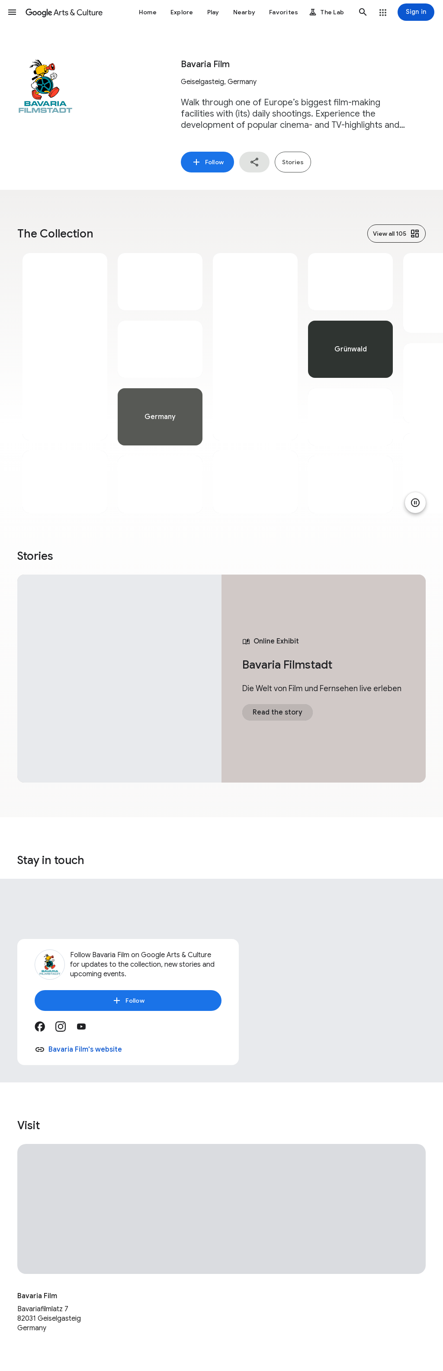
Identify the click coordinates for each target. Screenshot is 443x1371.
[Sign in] (416, 12)
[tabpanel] (64, 383)
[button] (12, 12)
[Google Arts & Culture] (64, 12)
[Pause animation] (415, 502)
